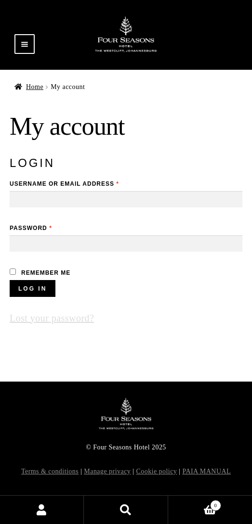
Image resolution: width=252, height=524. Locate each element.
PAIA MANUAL (206, 471)
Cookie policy (156, 471)
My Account (42, 510)
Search (126, 510)
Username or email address (64, 183)
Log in (32, 288)
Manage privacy (107, 471)
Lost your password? (52, 318)
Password (31, 228)
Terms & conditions (50, 471)
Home (34, 86)
